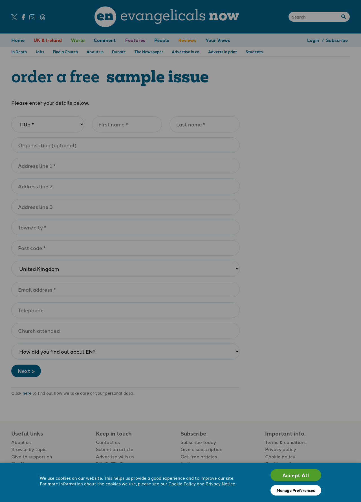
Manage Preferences (296, 490)
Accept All (295, 475)
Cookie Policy (182, 484)
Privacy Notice (220, 484)
